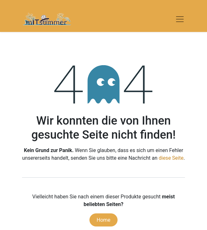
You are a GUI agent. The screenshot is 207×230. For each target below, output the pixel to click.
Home (103, 220)
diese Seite (171, 158)
